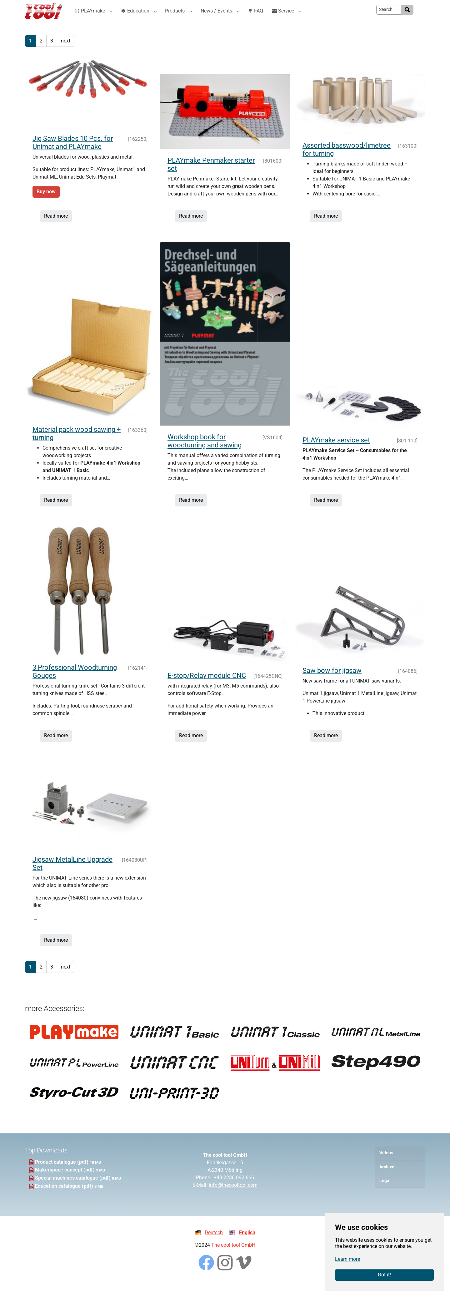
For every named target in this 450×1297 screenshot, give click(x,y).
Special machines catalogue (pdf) (73, 1190)
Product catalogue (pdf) (62, 1174)
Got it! (384, 1275)
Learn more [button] (347, 1259)
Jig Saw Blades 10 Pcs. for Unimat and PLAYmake (72, 155)
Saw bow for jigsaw (332, 683)
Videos (386, 1165)
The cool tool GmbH (233, 1257)
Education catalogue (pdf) (64, 1198)
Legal (385, 1193)
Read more (56, 228)
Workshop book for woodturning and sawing (205, 453)
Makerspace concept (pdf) (65, 1182)
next (65, 53)
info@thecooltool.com (233, 1198)
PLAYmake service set (336, 452)
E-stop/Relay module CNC (207, 688)
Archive (386, 1179)
